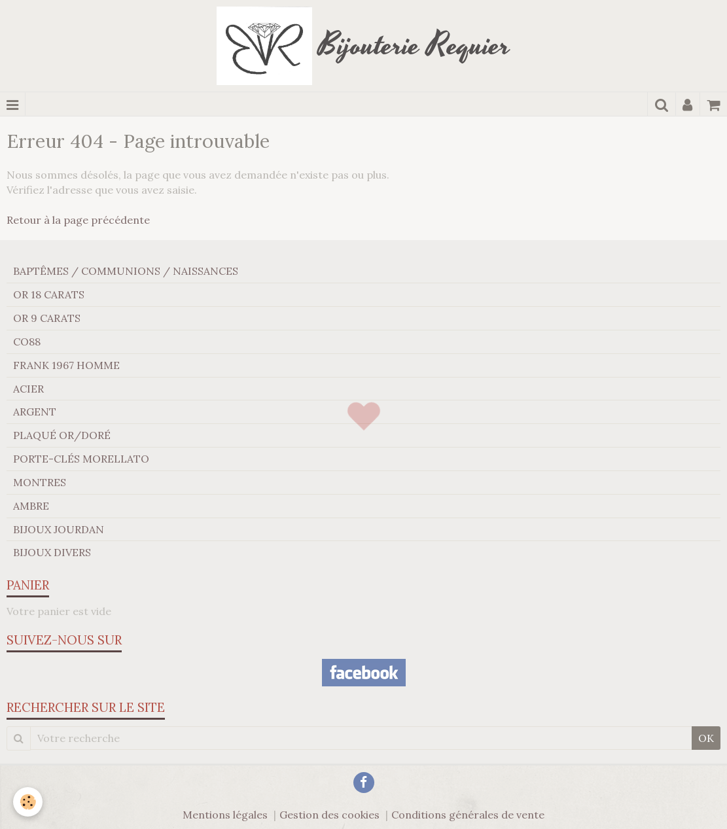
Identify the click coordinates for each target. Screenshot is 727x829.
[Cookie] (28, 802)
